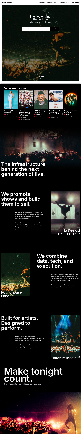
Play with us (75, 2)
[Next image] (77, 213)
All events (42, 2)
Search (54, 28)
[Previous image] (53, 213)
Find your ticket (51, 2)
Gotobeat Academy (64, 2)
